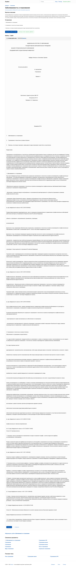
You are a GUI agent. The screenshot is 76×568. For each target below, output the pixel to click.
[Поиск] (46, 1)
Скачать (24, 38)
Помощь (60, 1)
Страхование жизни (43, 542)
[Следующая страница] (17, 527)
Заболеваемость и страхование (13, 540)
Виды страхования (9, 548)
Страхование (12, 5)
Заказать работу (66, 1)
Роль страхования (9, 556)
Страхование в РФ (43, 540)
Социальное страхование (44, 548)
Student (11, 564)
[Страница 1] (9, 527)
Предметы (7, 5)
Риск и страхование (43, 546)
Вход (56, 1)
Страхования (8, 544)
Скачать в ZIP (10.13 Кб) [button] (11, 31)
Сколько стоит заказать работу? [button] (26, 31)
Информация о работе (17, 533)
